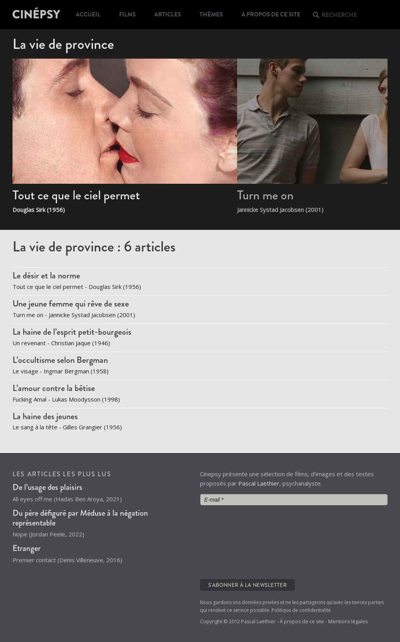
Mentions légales (348, 621)
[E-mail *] (294, 500)
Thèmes (211, 14)
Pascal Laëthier (258, 483)
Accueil (88, 14)
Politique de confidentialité (301, 610)
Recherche (339, 15)
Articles (167, 14)
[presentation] (232, 541)
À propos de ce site (270, 14)
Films (127, 14)
